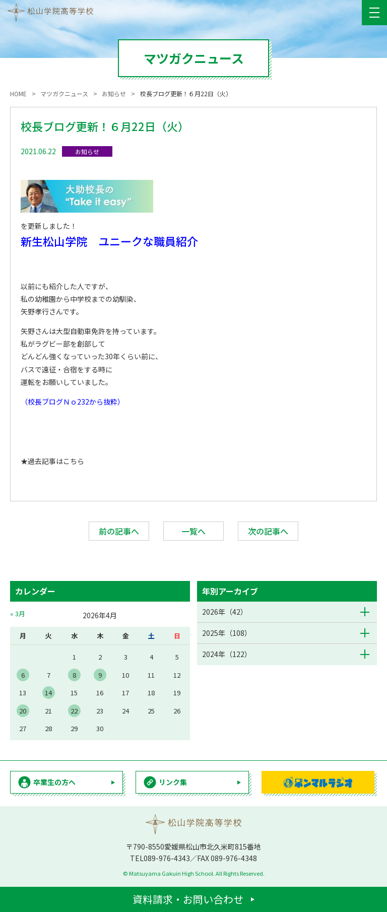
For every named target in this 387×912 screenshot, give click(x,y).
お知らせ (87, 151)
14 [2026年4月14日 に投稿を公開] (48, 692)
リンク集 (173, 782)
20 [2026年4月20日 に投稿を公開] (22, 710)
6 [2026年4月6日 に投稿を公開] (23, 675)
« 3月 (17, 613)
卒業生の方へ (54, 782)
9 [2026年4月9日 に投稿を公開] (100, 675)
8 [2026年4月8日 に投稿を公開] (74, 675)
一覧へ (193, 531)
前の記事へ (119, 531)
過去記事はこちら (56, 461)
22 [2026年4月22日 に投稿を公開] (74, 710)
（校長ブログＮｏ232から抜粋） (72, 402)
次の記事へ (268, 531)
